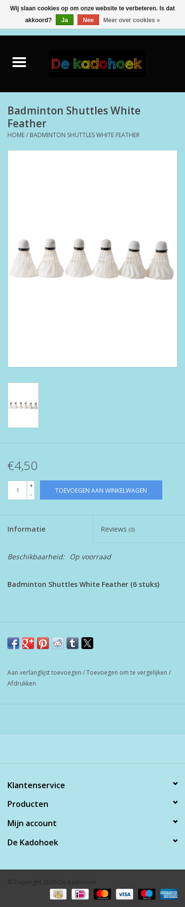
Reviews (118, 529)
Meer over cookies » (131, 20)
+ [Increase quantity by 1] (31, 485)
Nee (88, 20)
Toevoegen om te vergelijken (127, 672)
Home (16, 135)
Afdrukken (21, 683)
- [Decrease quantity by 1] (31, 494)
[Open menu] (19, 62)
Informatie (26, 529)
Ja (64, 20)
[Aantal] (17, 490)
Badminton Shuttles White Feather (85, 135)
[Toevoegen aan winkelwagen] (101, 490)
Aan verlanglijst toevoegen (45, 672)
